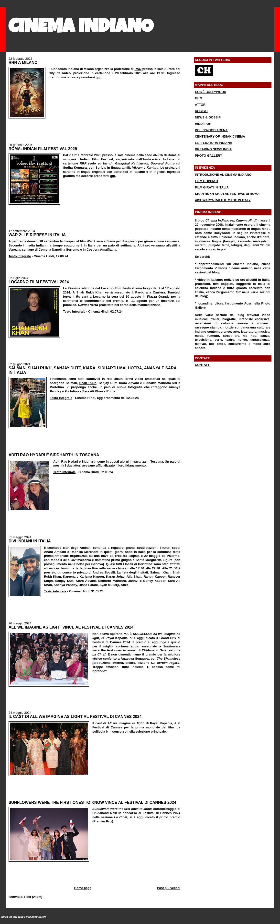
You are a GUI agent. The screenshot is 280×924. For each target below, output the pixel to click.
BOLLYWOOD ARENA (211, 130)
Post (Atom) (33, 897)
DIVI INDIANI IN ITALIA (30, 541)
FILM (198, 98)
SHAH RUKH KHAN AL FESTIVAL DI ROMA (227, 194)
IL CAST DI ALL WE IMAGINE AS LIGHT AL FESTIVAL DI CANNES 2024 (75, 716)
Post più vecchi (168, 888)
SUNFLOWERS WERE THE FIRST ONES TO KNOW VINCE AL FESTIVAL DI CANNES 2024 (92, 802)
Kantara (152, 167)
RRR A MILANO (23, 62)
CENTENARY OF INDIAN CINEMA (220, 136)
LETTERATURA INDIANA (213, 143)
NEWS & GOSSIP (208, 117)
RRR (138, 69)
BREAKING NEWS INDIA (213, 149)
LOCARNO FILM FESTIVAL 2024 (39, 282)
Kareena (69, 576)
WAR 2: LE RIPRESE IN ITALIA (37, 235)
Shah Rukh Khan (89, 292)
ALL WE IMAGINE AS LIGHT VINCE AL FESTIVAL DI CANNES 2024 (71, 627)
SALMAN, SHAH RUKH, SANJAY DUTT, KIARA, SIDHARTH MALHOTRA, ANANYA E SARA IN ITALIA (92, 370)
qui (98, 77)
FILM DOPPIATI (206, 181)
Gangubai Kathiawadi (131, 163)
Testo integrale (20, 256)
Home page (82, 888)
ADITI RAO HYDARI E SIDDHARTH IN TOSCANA (54, 455)
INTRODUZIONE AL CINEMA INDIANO (223, 174)
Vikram (137, 167)
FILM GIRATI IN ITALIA (212, 187)
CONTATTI (203, 365)
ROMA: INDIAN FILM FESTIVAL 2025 (43, 148)
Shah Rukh (87, 383)
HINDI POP (203, 124)
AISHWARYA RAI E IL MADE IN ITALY (223, 200)
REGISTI (201, 111)
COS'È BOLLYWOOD (210, 92)
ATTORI (200, 104)
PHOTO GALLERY (208, 155)
